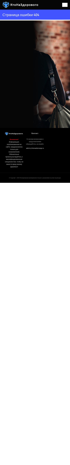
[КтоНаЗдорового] (20, 2)
